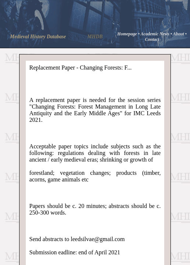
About (179, 33)
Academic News (155, 33)
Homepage (127, 33)
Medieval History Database (38, 36)
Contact (152, 39)
